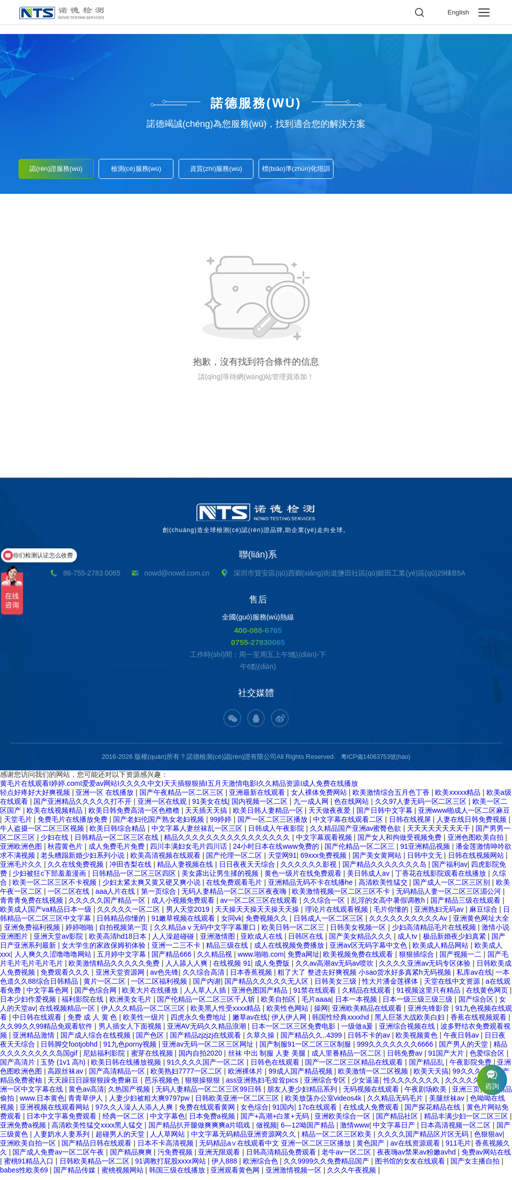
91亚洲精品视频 (426, 851)
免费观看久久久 (66, 977)
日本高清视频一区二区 (456, 1130)
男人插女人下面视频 (131, 1031)
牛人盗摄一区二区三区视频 (43, 833)
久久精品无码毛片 (396, 1103)
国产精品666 (172, 959)
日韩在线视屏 (411, 824)
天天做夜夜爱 (330, 815)
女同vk (231, 923)
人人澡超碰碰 (174, 941)
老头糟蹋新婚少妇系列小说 (83, 860)
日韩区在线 (306, 941)
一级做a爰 (358, 1031)
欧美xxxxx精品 (458, 797)
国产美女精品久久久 (361, 941)
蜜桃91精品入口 (30, 1166)
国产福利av (450, 869)
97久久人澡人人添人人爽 (135, 1112)
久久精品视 (215, 959)
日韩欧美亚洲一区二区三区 (238, 1103)
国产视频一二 (462, 959)
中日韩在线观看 (38, 1022)
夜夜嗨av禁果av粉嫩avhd (417, 1157)
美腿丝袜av (447, 1103)
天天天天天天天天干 (439, 833)
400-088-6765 (258, 630)
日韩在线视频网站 (477, 860)
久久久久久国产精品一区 (108, 905)
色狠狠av (488, 1139)
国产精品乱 (427, 1067)
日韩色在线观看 (276, 1067)
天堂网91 (282, 860)
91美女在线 (210, 806)
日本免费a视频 (213, 1121)
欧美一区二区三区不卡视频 (55, 887)
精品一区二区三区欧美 (338, 1139)
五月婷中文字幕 (122, 959)
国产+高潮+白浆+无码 (275, 1121)
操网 (321, 1013)
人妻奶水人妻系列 (63, 1139)
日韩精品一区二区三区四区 (135, 878)
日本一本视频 (357, 1004)
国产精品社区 (398, 1121)
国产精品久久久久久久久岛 (385, 869)
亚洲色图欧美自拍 (477, 842)
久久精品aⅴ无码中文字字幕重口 (206, 932)
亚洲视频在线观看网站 (56, 1112)
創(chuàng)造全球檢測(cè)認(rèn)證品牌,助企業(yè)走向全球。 (255, 518)
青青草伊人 (86, 1103)
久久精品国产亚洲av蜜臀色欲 (357, 833)
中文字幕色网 (48, 995)
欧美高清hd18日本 (118, 941)
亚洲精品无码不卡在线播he (311, 887)
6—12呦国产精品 (308, 1130)
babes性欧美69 (25, 1175)
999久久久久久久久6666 (396, 1049)
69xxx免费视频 (324, 860)
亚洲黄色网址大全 (481, 923)
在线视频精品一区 (68, 1013)
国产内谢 (207, 986)
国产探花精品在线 (433, 1112)
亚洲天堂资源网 (121, 977)
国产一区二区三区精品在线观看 (355, 1067)
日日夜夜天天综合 (248, 869)
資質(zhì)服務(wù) (216, 166)
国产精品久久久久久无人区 (267, 986)
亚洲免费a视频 (24, 1130)
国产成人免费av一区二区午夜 (59, 1157)
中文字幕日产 (395, 1130)
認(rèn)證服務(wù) (56, 166)
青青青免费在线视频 (32, 905)
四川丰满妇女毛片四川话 (189, 851)
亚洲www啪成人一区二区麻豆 (464, 815)
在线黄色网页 (488, 995)
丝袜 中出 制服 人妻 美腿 (268, 1058)
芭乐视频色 (163, 1085)
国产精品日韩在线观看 (98, 1148)
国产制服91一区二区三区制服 (306, 1049)
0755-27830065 (257, 643)
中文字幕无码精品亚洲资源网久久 (244, 1139)
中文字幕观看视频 (325, 842)
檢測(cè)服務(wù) (136, 166)
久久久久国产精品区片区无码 (424, 1139)
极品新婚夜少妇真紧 (455, 941)
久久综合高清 (204, 977)
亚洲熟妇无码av (440, 914)
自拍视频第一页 (124, 932)
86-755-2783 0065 (91, 573)
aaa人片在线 (116, 896)
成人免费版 (273, 968)
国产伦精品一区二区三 (360, 851)
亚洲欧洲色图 (22, 851)
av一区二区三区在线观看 (260, 905)
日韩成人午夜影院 (277, 833)
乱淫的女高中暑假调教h (389, 905)
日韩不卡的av (370, 1040)
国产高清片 (18, 1067)
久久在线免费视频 (77, 869)
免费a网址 (304, 959)
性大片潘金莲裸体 (391, 986)
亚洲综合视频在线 (408, 1031)
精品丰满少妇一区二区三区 (467, 1121)
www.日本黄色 (42, 1103)
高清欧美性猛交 (384, 887)
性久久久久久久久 (413, 1085)
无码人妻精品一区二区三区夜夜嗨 (235, 896)
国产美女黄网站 (378, 860)
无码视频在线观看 (372, 1094)
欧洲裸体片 (246, 1076)
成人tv (408, 941)
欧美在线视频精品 (55, 815)
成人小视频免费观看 (184, 905)
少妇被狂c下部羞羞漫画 (50, 878)
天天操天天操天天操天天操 (258, 914)
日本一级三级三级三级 (418, 1004)
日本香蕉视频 (252, 977)
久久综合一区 (325, 905)
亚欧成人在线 (262, 941)
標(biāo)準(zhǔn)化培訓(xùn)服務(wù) (296, 170)
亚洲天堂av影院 (59, 941)
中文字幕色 (167, 1121)
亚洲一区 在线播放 (106, 797)
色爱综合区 (488, 1058)
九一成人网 (312, 806)
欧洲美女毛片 (132, 1004)
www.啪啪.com (261, 959)
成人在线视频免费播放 (290, 950)
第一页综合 (159, 896)
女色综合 (254, 1112)
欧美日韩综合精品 (119, 833)
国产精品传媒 (76, 1175)
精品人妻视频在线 (186, 869)
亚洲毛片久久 (22, 869)
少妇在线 (55, 842)
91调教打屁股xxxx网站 (171, 1166)
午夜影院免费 (472, 1067)
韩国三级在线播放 (178, 1175)
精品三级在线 (228, 950)
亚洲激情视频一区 (295, 1175)
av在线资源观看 (416, 1148)
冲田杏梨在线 (132, 869)
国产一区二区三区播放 (274, 824)
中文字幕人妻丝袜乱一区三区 (198, 833)
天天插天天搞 (207, 815)
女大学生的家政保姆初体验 (105, 950)
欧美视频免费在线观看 (359, 959)
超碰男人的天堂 (121, 1139)
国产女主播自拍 (476, 1166)
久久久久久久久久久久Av (409, 923)
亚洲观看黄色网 (236, 1175)
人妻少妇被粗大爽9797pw (150, 1103)
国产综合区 (477, 1004)
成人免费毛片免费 (117, 851)
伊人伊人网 (290, 1022)
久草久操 (261, 1040)
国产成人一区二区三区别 (452, 887)
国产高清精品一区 (118, 1076)
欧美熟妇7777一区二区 (187, 1076)
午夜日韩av (462, 1040)
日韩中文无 (425, 860)
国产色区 (151, 1040)
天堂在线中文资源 (453, 986)
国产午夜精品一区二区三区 (183, 797)
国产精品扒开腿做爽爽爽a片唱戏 (200, 1130)
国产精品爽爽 (132, 1157)
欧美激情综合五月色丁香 (392, 797)
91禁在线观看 (316, 995)
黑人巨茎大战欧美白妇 (410, 1022)
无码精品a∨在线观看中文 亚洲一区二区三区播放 (276, 1148)
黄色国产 (371, 1148)
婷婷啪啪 (81, 932)
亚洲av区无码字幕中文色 (369, 950)
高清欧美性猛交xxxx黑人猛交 (98, 1130)
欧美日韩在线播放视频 (127, 1067)
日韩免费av (405, 1058)
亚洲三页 (466, 1094)
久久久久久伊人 (470, 1085)
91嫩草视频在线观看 (184, 923)
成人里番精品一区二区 (348, 1058)
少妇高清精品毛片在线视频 (435, 932)
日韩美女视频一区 (359, 932)
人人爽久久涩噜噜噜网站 (54, 959)
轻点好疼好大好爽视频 (36, 797)
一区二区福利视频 (160, 986)
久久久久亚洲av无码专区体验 (425, 968)
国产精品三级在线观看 (466, 905)
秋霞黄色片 (66, 851)
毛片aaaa (316, 1004)
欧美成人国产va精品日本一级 (47, 914)
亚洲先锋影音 (430, 1013)
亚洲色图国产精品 (261, 995)
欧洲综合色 (261, 1166)
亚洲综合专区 (326, 1085)
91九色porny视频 (130, 1049)
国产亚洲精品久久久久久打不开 (84, 806)
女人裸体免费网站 (320, 797)
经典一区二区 (124, 1121)
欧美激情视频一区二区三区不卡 (342, 896)
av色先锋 (164, 977)
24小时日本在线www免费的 (277, 851)
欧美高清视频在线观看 (166, 860)
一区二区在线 (70, 896)
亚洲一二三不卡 (177, 950)
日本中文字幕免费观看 (62, 1121)
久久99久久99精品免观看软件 (47, 1031)
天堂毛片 (19, 824)
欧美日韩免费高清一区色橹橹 (135, 815)
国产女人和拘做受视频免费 (401, 842)
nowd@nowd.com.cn (177, 573)
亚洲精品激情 (34, 1040)
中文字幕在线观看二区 (349, 824)
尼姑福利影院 (105, 1058)
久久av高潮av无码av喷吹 (336, 968)
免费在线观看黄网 (208, 1112)
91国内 (283, 1112)
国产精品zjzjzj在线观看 (206, 1040)
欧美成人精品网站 (441, 950)
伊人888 (225, 1166)
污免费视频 (176, 1157)
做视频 (266, 1130)
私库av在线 (474, 977)
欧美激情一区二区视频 (374, 1076)
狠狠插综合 (417, 959)
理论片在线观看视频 (337, 914)
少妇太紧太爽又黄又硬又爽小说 (152, 887)
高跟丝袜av (66, 1076)
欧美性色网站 (288, 1013)
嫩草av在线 (250, 1022)
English (457, 12)
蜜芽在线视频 (153, 1058)
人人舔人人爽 (188, 968)
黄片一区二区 (106, 986)
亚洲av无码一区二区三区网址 (209, 1049)
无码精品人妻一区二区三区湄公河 (449, 896)
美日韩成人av (369, 878)
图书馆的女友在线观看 (411, 1166)
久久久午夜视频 (352, 1175)
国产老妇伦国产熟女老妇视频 (159, 824)
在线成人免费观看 (372, 1112)
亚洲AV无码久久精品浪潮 (207, 1031)
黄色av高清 (86, 1094)
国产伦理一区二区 (235, 860)
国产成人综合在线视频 (96, 1040)
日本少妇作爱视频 (29, 1004)
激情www (354, 1130)
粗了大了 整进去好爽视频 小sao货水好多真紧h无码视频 (365, 977)
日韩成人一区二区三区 (330, 923)
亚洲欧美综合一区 (343, 1121)
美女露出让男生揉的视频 (221, 878)
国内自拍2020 (201, 1058)
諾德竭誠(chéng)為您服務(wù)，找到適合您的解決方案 (256, 124)
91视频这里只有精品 (429, 995)
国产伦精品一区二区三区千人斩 (207, 1004)
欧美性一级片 (145, 1022)
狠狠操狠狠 (203, 1085)
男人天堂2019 (189, 914)
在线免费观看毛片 (235, 887)
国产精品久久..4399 (312, 1040)
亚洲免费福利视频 (33, 932)
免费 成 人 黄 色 (93, 1022)
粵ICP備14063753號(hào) (375, 761)
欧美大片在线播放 (151, 995)
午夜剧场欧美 (426, 1094)
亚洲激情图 (218, 941)
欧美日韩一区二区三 (294, 932)
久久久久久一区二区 (129, 914)
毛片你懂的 (392, 914)
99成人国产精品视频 (301, 1076)
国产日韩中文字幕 (385, 815)
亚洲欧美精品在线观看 (368, 1013)
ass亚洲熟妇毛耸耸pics (263, 1085)
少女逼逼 (366, 1085)
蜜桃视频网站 (124, 1175)
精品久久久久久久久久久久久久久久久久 (228, 842)
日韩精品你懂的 (122, 923)
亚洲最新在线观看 (258, 797)
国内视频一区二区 (261, 806)
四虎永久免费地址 (199, 1022)
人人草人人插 (206, 995)
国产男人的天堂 (464, 1049)
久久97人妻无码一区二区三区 (421, 806)
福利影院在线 (84, 1004)
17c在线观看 (318, 1112)
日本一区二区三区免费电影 (295, 1031)
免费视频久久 (268, 923)
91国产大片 (447, 1058)
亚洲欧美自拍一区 (29, 1148)
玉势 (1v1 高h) (63, 1067)
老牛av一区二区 (347, 1157)
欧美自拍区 (279, 1004)
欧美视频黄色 (418, 1040)
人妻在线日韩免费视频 (472, 824)
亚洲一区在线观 (163, 806)
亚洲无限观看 (220, 1157)
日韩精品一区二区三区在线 (117, 842)
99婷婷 (222, 824)
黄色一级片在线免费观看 (304, 878)
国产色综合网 (96, 995)
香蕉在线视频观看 (479, 1022)
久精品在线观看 (367, 995)
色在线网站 (352, 806)
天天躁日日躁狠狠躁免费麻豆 (94, 1085)
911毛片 (458, 1148)
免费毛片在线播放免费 (74, 824)
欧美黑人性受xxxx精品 (226, 1013)
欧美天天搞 (431, 1076)
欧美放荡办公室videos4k (324, 1103)
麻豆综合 (485, 914)
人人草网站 (168, 1139)
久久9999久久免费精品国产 (327, 1166)
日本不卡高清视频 (167, 1148)
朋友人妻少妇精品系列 (303, 1094)
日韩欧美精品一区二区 (96, 1166)
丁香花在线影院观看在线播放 (441, 878)
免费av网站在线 (486, 1157)
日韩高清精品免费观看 (282, 1157)
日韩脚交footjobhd (70, 1049)
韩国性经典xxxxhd (341, 1022)
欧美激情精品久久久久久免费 (115, 968)
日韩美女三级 (336, 986)
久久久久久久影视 (309, 869)
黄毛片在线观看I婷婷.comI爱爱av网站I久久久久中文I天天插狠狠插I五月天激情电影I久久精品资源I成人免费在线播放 (179, 788)
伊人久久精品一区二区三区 (144, 1013)
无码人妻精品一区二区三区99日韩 (209, 1094)
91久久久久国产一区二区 (206, 1067)
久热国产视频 (130, 1094)
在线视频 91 (231, 968)
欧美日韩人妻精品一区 (269, 815)
